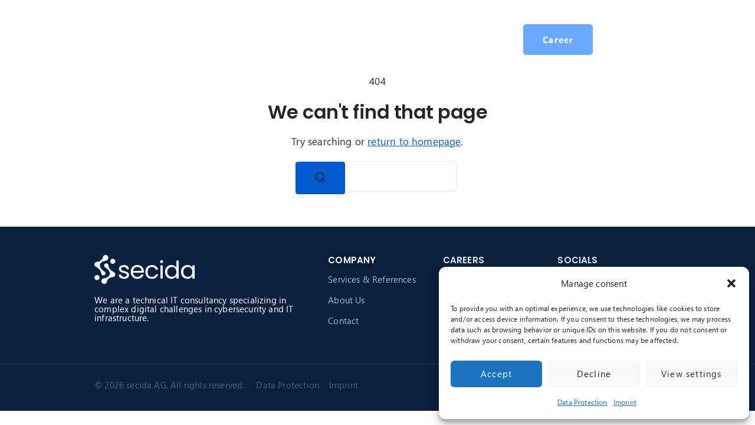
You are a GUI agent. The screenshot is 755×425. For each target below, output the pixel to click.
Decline (594, 374)
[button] (731, 283)
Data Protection (582, 402)
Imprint (624, 402)
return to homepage (414, 141)
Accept (496, 374)
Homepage (216, 39)
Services (277, 39)
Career (405, 39)
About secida (342, 39)
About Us (346, 300)
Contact (343, 320)
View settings (691, 374)
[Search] (320, 178)
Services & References (372, 279)
